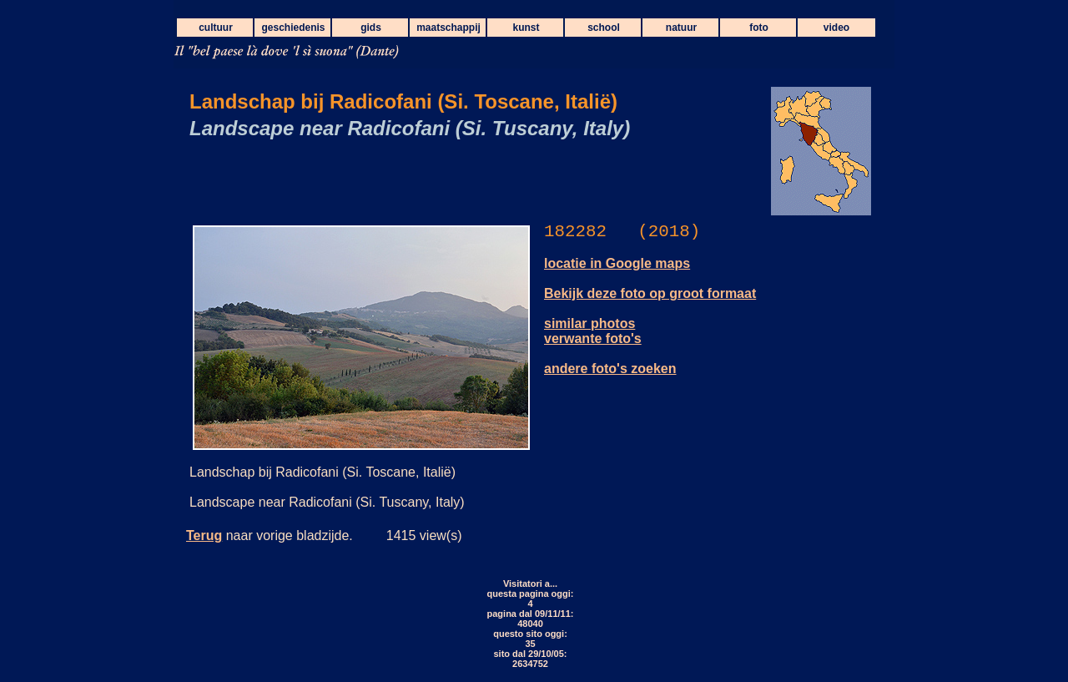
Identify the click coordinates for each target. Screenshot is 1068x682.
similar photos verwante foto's (593, 331)
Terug (204, 535)
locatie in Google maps (617, 263)
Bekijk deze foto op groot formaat (650, 293)
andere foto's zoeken (610, 368)
